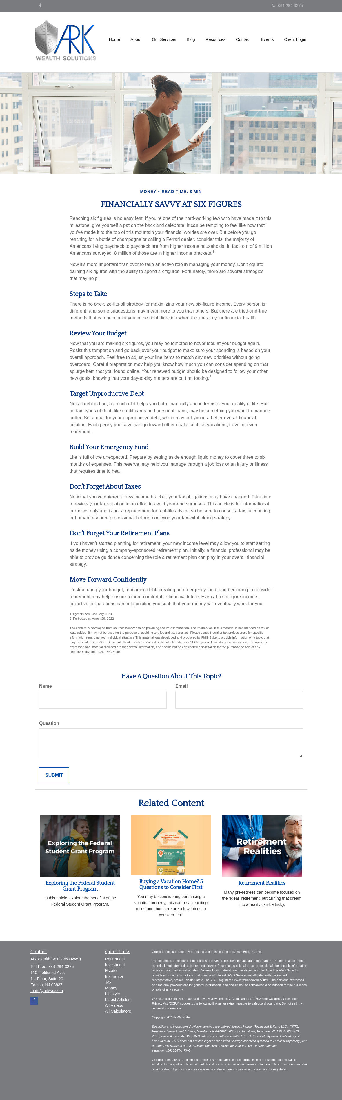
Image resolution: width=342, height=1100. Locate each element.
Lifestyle (112, 993)
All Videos (114, 1005)
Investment (115, 964)
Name (45, 686)
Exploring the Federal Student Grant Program (80, 886)
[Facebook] (40, 5)
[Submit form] (54, 775)
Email (181, 686)
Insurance (114, 976)
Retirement (115, 959)
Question (49, 723)
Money (111, 988)
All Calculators (118, 1011)
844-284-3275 (287, 5)
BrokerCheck (252, 951)
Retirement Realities (261, 883)
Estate (111, 970)
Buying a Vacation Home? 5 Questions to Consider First (171, 885)
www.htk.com (170, 1036)
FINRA (214, 1031)
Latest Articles (117, 999)
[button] (137, 42)
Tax (108, 982)
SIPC (224, 1031)
